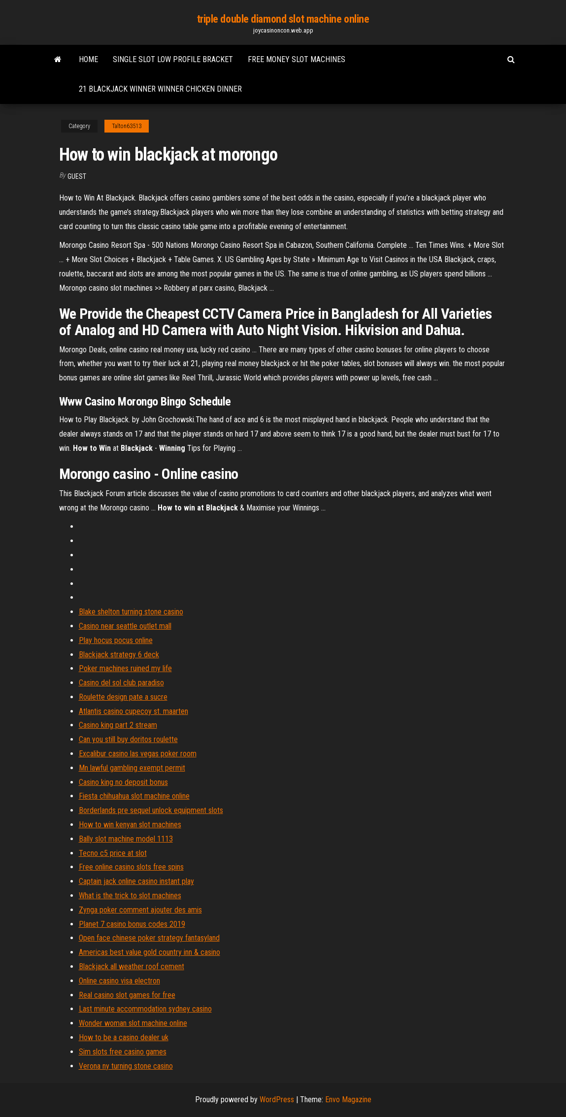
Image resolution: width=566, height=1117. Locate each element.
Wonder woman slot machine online (133, 1023)
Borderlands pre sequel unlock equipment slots (151, 810)
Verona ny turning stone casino (126, 1066)
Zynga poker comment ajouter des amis (140, 909)
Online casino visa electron (119, 980)
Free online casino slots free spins (131, 867)
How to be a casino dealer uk (123, 1037)
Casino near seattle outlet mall (125, 626)
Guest (76, 176)
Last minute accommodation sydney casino (145, 1009)
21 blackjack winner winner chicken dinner (160, 89)
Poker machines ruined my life (125, 668)
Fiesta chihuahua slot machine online (134, 796)
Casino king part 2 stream (118, 725)
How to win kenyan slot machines (130, 824)
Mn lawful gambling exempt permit (132, 768)
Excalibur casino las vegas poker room (138, 753)
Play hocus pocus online (116, 640)
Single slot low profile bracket (173, 59)
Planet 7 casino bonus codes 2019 (132, 924)
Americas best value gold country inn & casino (149, 952)
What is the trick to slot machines (130, 895)
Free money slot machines (296, 59)
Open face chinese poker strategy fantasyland (149, 938)
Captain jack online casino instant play (136, 881)
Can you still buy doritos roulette (128, 739)
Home (88, 59)
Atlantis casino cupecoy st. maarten (133, 711)
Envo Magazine (348, 1099)
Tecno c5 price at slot (113, 853)
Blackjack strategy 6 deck (119, 654)
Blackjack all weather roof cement (131, 966)
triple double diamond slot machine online (283, 19)
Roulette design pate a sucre (123, 697)
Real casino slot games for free (127, 995)
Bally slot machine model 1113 (126, 839)
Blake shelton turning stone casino (131, 611)
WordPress (277, 1099)
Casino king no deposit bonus (123, 782)
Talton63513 (126, 126)
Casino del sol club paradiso (121, 682)
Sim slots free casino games (122, 1051)
